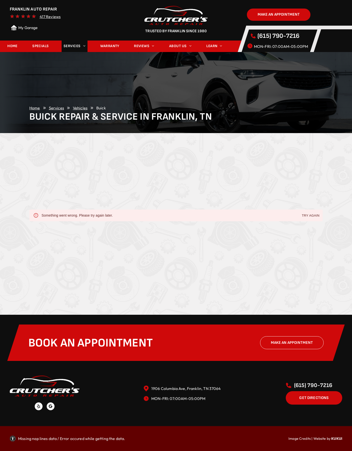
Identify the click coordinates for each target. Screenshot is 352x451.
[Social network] (51, 406)
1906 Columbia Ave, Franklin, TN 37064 (186, 388)
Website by (322, 438)
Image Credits (299, 438)
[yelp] (39, 406)
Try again (311, 216)
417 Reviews (50, 16)
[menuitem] (12, 46)
